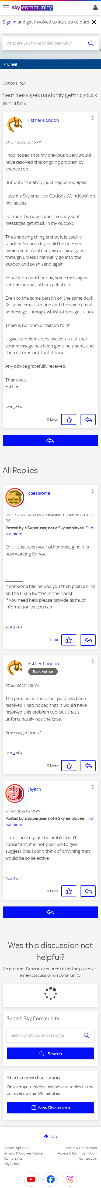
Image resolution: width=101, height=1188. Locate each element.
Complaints (13, 1158)
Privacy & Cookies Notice (23, 1153)
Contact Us (88, 1158)
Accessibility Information (77, 1153)
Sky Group (12, 1164)
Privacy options (16, 1148)
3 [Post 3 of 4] (14, 753)
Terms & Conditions (81, 1148)
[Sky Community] (33, 8)
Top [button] (53, 1136)
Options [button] (10, 83)
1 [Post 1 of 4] (14, 407)
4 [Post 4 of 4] (14, 878)
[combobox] (45, 43)
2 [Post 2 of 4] (14, 627)
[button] (93, 118)
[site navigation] (6, 7)
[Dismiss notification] (94, 22)
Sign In (94, 9)
